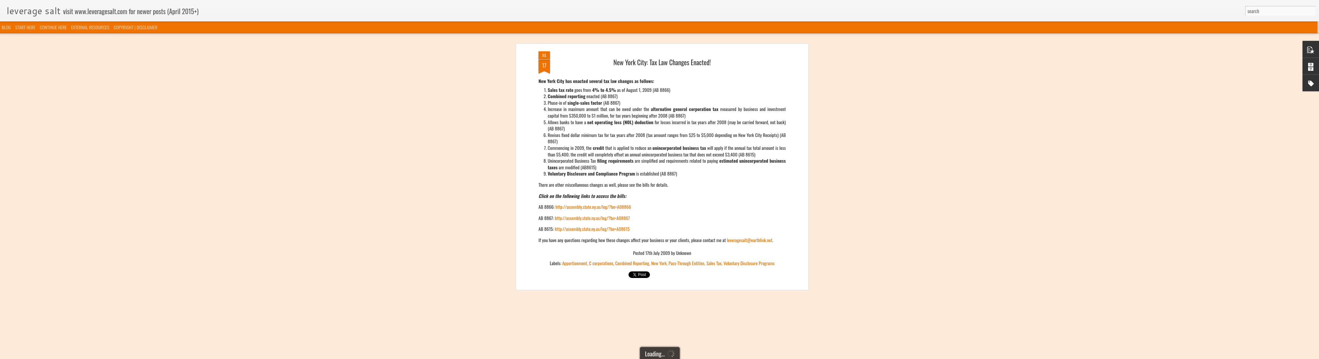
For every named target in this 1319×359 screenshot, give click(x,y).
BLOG (6, 27)
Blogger (693, 354)
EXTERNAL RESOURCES (90, 27)
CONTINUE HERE (53, 27)
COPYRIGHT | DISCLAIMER (136, 27)
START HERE (25, 27)
